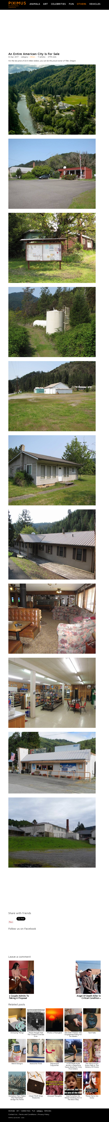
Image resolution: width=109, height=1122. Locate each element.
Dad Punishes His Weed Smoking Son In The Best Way (73, 1097)
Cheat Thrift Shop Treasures (36, 1097)
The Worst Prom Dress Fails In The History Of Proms (92, 1065)
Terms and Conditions (27, 1114)
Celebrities (58, 4)
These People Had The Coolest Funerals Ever (35, 1034)
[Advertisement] (54, 31)
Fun (71, 4)
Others (81, 4)
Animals (35, 4)
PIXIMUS (17, 3)
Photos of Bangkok (54, 1033)
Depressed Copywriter (54, 1064)
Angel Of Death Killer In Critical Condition (89, 996)
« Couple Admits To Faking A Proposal (19, 996)
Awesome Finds (36, 1063)
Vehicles (94, 4)
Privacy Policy (43, 1114)
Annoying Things (17, 1033)
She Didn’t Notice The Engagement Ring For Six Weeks (73, 1034)
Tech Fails (92, 1033)
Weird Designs (17, 1063)
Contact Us (12, 1114)
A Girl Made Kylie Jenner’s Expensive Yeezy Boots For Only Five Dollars (73, 1066)
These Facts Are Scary (92, 1097)
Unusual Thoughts (54, 1096)
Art (45, 4)
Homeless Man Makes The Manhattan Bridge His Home (17, 1097)
